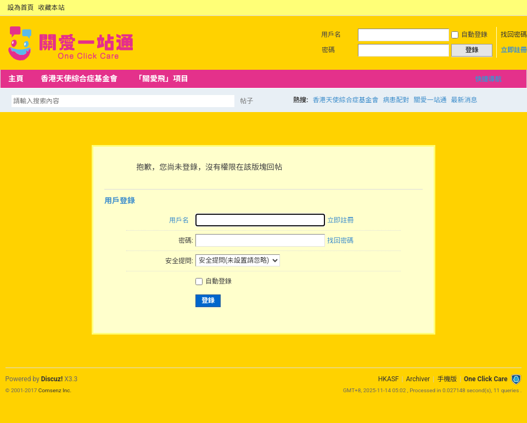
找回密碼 (514, 34)
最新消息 (464, 100)
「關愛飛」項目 (161, 78)
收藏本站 (51, 8)
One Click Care (485, 379)
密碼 (328, 50)
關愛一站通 (429, 100)
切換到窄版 (515, 8)
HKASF (388, 379)
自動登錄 (469, 34)
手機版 (447, 379)
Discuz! (52, 379)
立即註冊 (514, 50)
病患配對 (396, 100)
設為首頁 (21, 8)
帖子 (246, 101)
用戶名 (331, 34)
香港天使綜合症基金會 (79, 78)
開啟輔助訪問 (506, 8)
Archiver (418, 379)
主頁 (16, 78)
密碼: (185, 240)
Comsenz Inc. (54, 390)
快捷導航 (488, 79)
